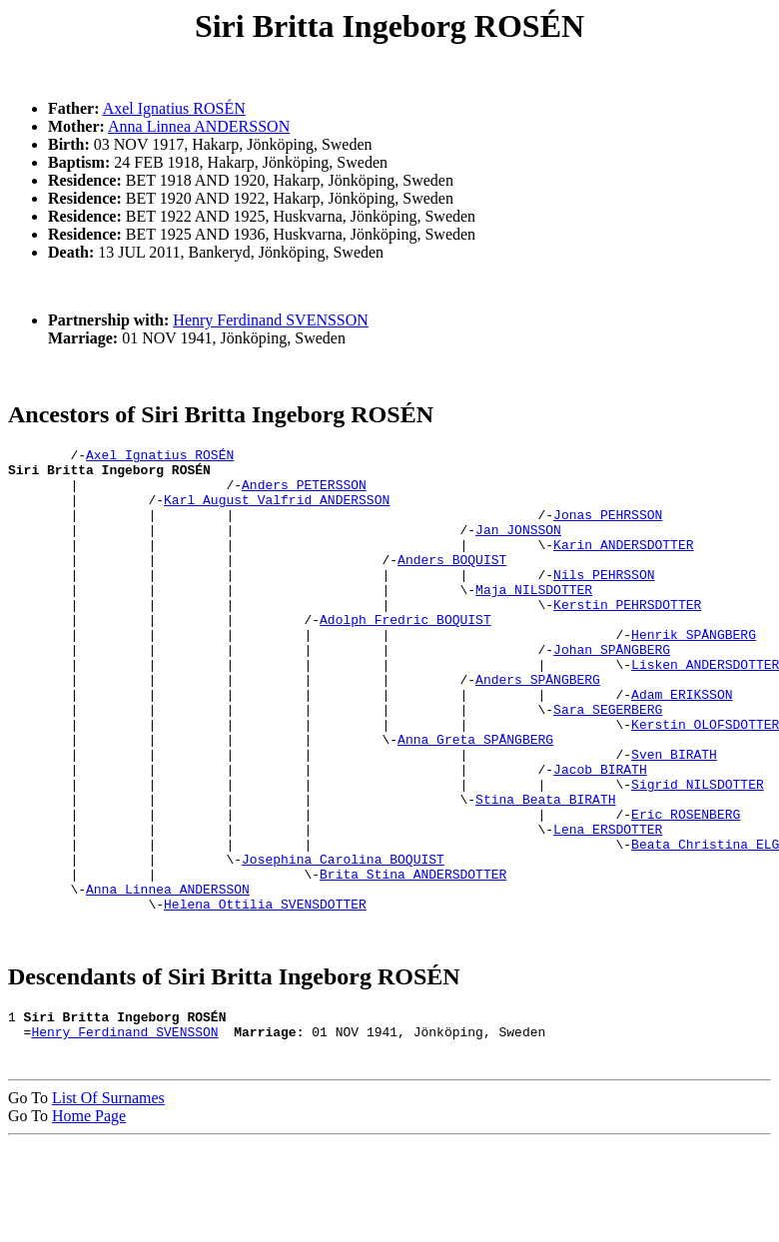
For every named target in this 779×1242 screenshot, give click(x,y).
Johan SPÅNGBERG (611, 691)
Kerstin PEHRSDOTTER (627, 637)
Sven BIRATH (674, 817)
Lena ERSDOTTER (607, 907)
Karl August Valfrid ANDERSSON (277, 511)
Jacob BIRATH (600, 835)
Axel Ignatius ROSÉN (174, 108)
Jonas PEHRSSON (607, 529)
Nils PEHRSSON (603, 601)
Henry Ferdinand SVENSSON (271, 319)
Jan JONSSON (518, 547)
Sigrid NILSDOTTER (697, 853)
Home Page (89, 1214)
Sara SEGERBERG (607, 763)
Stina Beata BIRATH (545, 871)
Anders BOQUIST (451, 583)
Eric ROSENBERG (685, 889)
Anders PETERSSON (304, 493)
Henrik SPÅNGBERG (693, 673)
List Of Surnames (108, 1196)
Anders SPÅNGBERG (537, 727)
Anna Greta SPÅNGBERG (475, 799)
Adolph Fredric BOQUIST (405, 655)
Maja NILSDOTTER (533, 619)
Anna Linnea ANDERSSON (199, 126)
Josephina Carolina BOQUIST (343, 942)
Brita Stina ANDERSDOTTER (413, 960)
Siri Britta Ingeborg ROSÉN (389, 26)
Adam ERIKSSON (681, 745)
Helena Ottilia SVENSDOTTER (265, 996)
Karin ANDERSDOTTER (623, 565)
